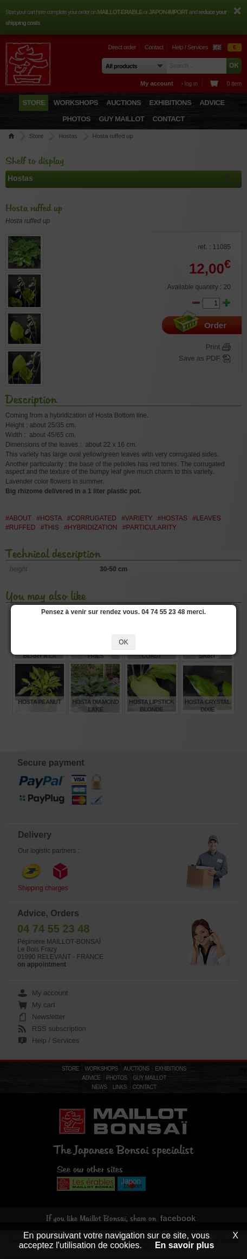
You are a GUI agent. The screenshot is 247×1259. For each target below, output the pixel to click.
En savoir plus (184, 1245)
